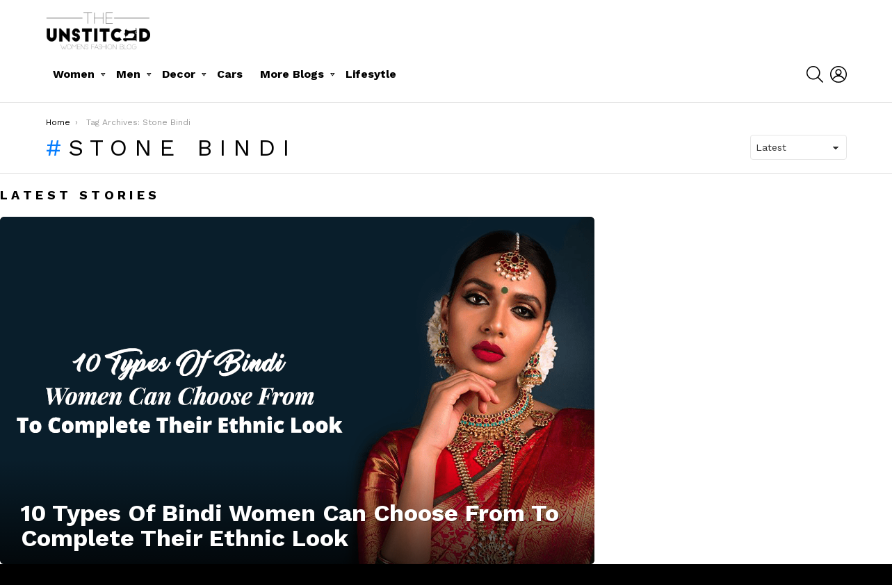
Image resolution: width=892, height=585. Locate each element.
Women (74, 74)
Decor (178, 74)
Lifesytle (371, 74)
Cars (230, 74)
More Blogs (292, 74)
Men (128, 74)
